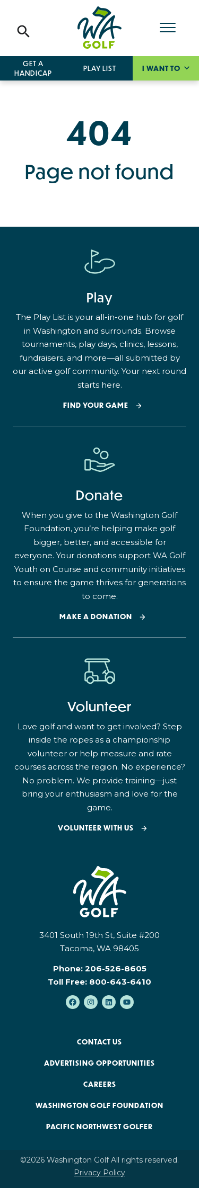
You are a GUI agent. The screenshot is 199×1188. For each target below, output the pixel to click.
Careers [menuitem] (99, 1084)
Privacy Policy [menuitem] (99, 1172)
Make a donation (95, 616)
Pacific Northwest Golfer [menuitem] (99, 1126)
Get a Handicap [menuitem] (33, 68)
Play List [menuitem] (99, 68)
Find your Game (95, 405)
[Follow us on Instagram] (91, 1002)
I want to (162, 68)
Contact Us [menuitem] (99, 1042)
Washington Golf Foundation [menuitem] (99, 1105)
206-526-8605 (115, 968)
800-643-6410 (120, 982)
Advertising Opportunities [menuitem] (99, 1063)
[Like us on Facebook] (73, 1002)
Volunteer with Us (96, 828)
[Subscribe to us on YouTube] (127, 1002)
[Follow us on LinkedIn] (109, 1002)
